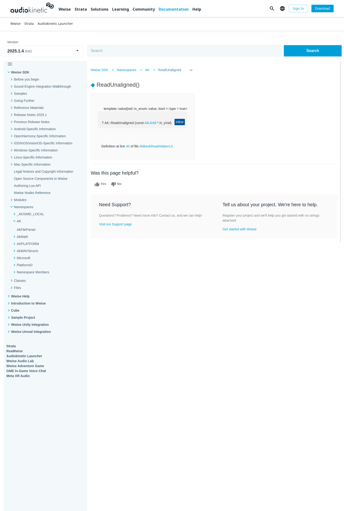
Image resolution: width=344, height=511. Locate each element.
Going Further (24, 101)
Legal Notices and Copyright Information (43, 171)
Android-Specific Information (35, 129)
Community (144, 9)
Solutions (99, 9)
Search (312, 51)
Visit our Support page (116, 229)
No (117, 184)
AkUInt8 (151, 123)
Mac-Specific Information (32, 164)
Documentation (174, 9)
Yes (101, 184)
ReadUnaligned (170, 70)
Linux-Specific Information (33, 157)
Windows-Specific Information (36, 150)
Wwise (65, 9)
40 (129, 146)
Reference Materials (29, 108)
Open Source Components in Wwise (41, 178)
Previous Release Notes (32, 122)
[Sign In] (298, 8)
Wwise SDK (20, 72)
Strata (81, 9)
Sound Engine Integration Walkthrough (42, 86)
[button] (272, 8)
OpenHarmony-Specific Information (40, 136)
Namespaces (127, 70)
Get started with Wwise (239, 229)
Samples (20, 93)
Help (196, 9)
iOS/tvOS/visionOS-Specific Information (43, 143)
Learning (120, 9)
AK (148, 70)
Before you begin (26, 79)
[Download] (322, 8)
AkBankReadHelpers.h (157, 146)
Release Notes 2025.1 (30, 115)
